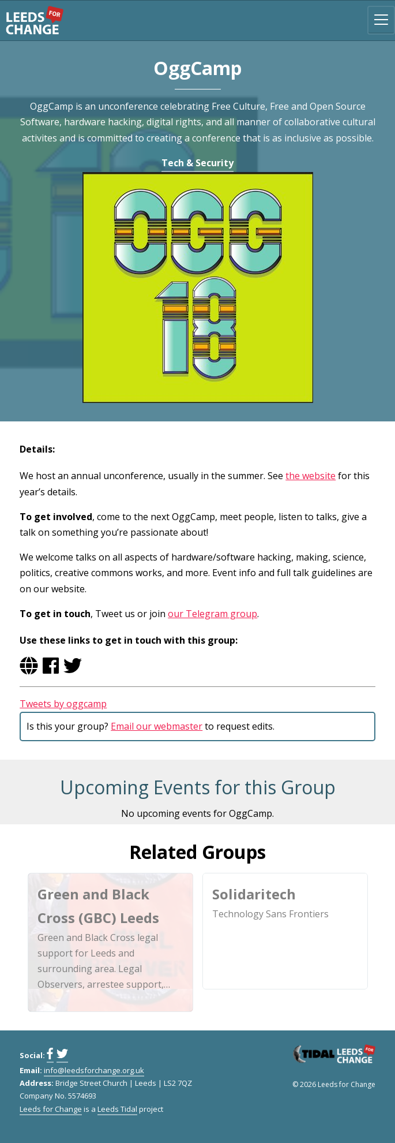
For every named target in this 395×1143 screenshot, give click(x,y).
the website (310, 475)
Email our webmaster (156, 726)
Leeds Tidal (117, 1109)
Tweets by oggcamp (63, 703)
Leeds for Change (34, 20)
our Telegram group (212, 613)
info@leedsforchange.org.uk (94, 1070)
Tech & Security (197, 162)
